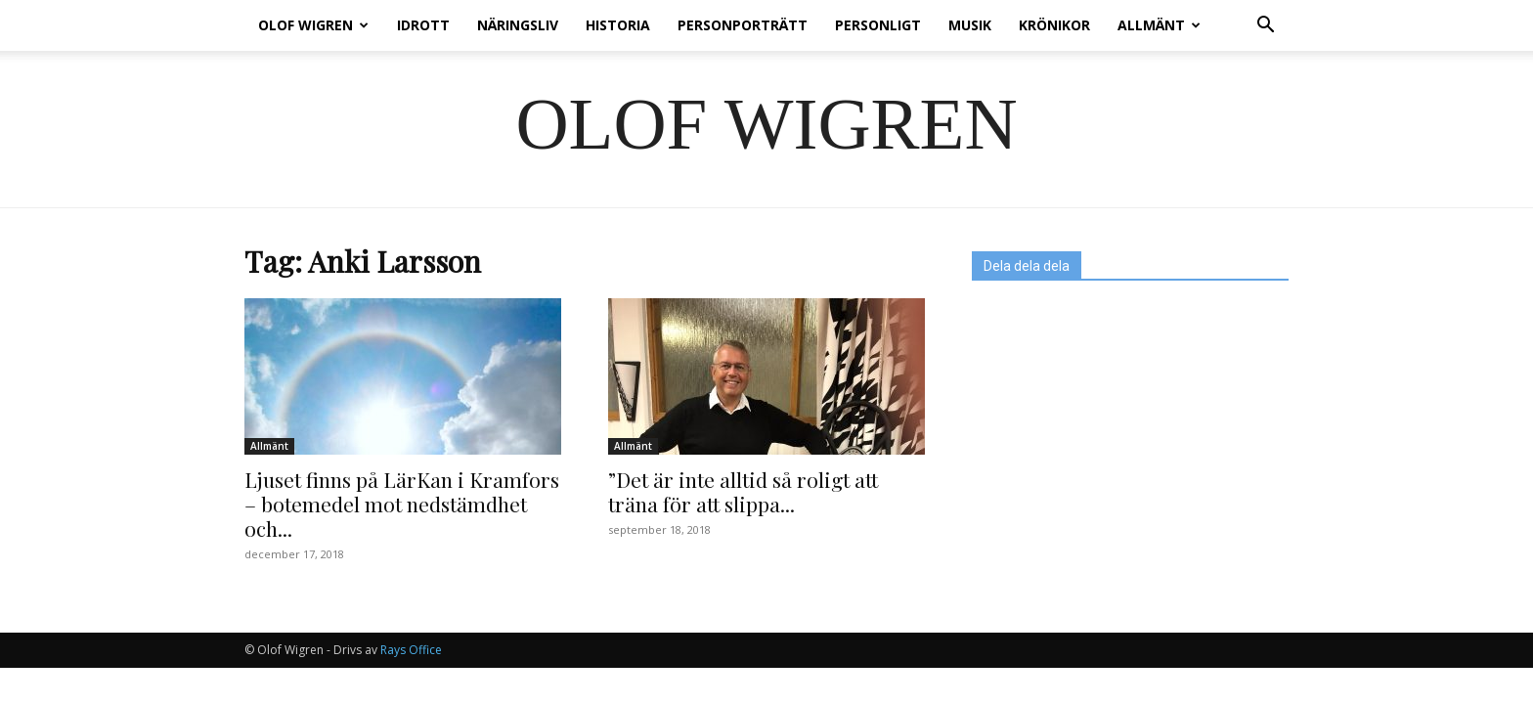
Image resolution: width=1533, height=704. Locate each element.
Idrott (423, 25)
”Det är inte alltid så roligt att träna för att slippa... (743, 491)
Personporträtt (743, 25)
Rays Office (411, 649)
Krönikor (1054, 25)
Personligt (878, 25)
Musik (969, 25)
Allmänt (1159, 25)
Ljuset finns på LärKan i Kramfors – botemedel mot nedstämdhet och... (401, 503)
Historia (618, 25)
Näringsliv (517, 25)
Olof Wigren (313, 25)
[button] (1265, 27)
